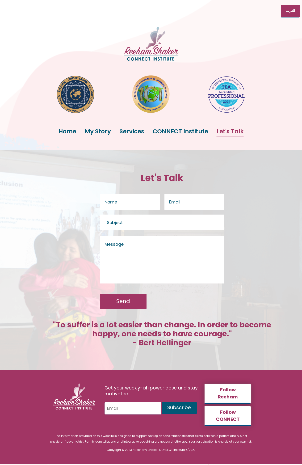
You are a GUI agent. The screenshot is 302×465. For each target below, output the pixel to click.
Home (67, 131)
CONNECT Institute (180, 131)
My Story (98, 131)
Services (131, 131)
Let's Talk (230, 131)
